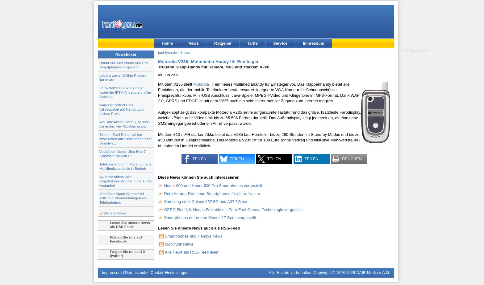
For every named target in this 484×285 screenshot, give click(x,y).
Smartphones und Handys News (193, 236)
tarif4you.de (167, 53)
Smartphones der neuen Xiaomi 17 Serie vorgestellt (210, 217)
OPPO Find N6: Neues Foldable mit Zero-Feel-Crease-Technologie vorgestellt (233, 209)
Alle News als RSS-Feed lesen (192, 252)
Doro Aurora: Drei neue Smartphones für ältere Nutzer (212, 193)
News (193, 43)
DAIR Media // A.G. (373, 272)
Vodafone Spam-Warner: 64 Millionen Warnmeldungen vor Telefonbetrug (123, 198)
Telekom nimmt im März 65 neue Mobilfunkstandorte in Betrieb (125, 166)
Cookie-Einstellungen (170, 272)
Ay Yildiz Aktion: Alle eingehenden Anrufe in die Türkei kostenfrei (125, 181)
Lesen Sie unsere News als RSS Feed (130, 225)
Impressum (313, 43)
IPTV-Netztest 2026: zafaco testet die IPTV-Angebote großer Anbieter (125, 92)
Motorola (201, 84)
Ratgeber (223, 43)
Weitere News (114, 213)
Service (280, 43)
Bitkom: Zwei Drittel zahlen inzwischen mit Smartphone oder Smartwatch (125, 138)
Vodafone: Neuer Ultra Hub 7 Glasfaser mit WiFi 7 (122, 153)
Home (167, 43)
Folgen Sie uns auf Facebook (126, 239)
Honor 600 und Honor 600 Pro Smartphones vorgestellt (123, 65)
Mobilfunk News (179, 244)
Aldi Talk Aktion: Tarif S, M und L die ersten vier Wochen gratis (125, 124)
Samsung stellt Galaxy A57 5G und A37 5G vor (206, 201)
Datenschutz (136, 272)
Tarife (252, 43)
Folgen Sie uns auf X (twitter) (127, 254)
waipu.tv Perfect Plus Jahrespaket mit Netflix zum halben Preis (121, 109)
